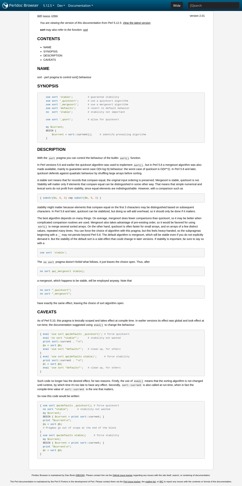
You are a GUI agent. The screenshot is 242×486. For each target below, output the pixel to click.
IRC (161, 481)
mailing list (150, 481)
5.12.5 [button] (47, 5)
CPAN (54, 16)
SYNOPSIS (50, 51)
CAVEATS (49, 59)
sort (39, 15)
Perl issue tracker (131, 481)
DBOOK (80, 475)
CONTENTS (48, 38)
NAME (47, 47)
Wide (176, 5)
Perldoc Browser (20, 5)
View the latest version (137, 22)
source (46, 16)
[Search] (214, 5)
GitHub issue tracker (123, 475)
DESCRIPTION (52, 55)
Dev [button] (60, 5)
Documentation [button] (79, 5)
